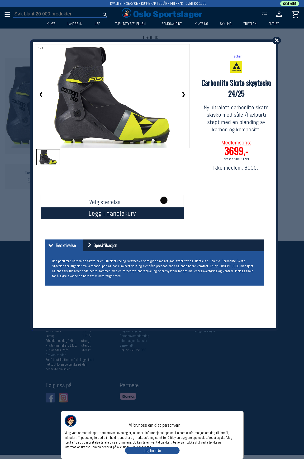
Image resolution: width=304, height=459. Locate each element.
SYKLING (226, 23)
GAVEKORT (289, 3)
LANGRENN (74, 23)
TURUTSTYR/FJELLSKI (130, 23)
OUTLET (273, 23)
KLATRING (201, 23)
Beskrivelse (61, 245)
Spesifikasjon (100, 245)
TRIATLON (249, 23)
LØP (97, 23)
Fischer (236, 56)
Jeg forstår (152, 450)
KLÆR (51, 23)
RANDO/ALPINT (172, 23)
